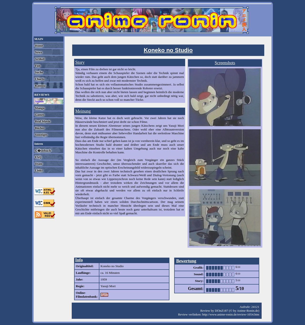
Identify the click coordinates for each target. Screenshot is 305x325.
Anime (39, 101)
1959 (104, 279)
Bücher (39, 128)
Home (38, 45)
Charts (39, 79)
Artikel (39, 59)
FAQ (37, 157)
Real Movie (42, 121)
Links (38, 170)
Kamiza (40, 85)
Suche (38, 72)
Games (39, 114)
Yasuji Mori (108, 286)
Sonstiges (40, 134)
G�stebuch (42, 150)
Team (38, 163)
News (38, 52)
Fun (37, 65)
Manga (39, 108)
